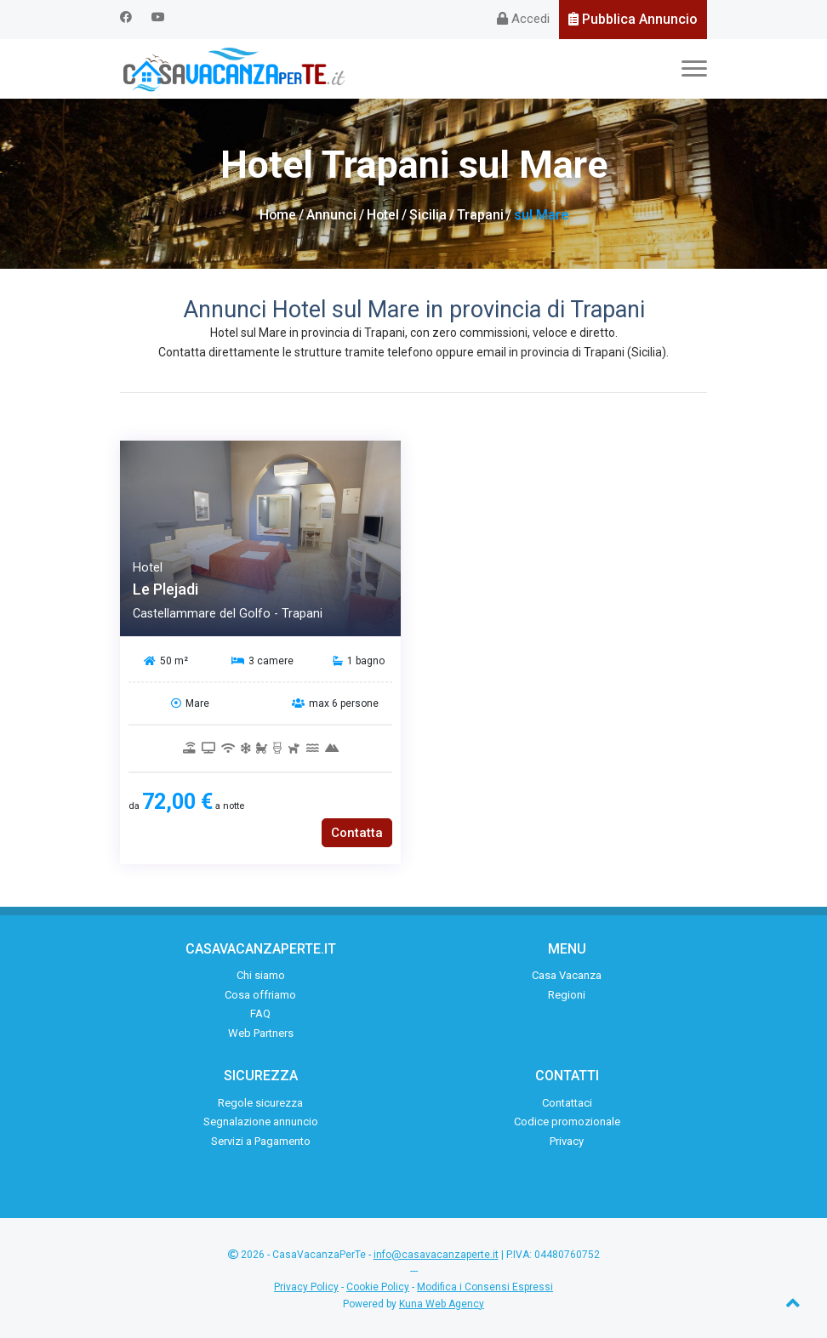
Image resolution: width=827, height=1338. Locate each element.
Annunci (331, 215)
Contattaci (567, 1102)
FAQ (260, 1013)
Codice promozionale (567, 1121)
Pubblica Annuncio (633, 19)
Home (277, 215)
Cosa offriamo (260, 994)
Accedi (523, 18)
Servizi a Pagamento (261, 1141)
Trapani (481, 215)
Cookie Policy (377, 1287)
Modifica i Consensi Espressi (485, 1287)
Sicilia (429, 215)
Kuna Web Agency (441, 1304)
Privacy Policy (306, 1287)
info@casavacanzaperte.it (436, 1255)
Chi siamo (261, 975)
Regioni (566, 994)
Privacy (567, 1141)
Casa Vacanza (567, 975)
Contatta (357, 832)
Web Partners (261, 1033)
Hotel (383, 215)
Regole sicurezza (260, 1102)
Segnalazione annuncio (260, 1121)
